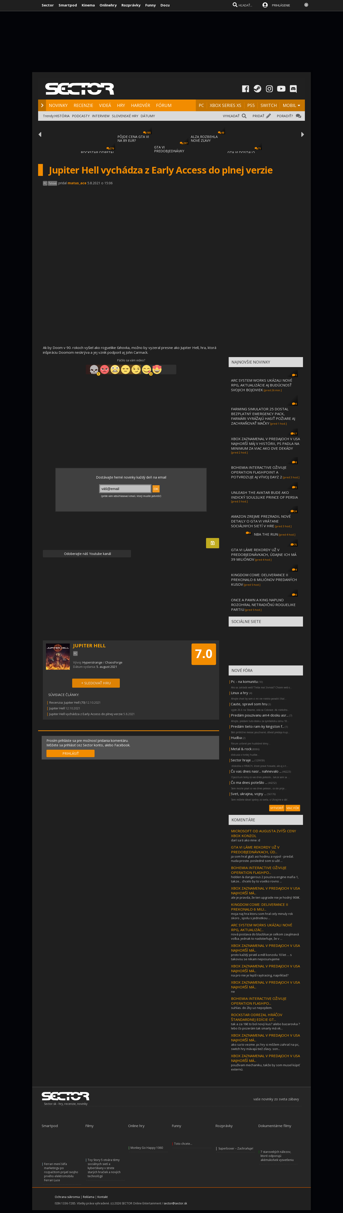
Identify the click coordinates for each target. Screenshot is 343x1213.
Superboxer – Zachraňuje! (235, 1148)
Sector (48, 5)
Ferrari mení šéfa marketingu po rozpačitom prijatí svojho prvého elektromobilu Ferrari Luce (61, 1172)
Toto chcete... (183, 1144)
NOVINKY (58, 105)
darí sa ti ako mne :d (245, 840)
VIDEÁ (105, 105)
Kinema (88, 5)
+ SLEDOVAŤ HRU (96, 682)
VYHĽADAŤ (231, 116)
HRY (121, 105)
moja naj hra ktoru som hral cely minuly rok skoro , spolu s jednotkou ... (262, 916)
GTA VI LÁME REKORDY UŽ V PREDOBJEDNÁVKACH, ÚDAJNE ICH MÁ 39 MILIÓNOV (263, 554)
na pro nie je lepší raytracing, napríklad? (259, 975)
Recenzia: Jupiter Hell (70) (67, 702)
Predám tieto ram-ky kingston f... (257, 726)
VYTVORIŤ (276, 808)
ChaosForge (113, 662)
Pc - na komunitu (244, 681)
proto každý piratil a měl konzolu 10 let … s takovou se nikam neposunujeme (261, 957)
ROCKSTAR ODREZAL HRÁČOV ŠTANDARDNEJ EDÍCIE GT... (256, 1017)
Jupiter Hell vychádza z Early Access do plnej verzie (86, 714)
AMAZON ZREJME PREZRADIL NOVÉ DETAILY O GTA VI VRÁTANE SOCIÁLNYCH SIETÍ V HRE (261, 521)
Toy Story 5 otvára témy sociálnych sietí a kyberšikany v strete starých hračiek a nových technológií (104, 1168)
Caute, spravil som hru (249, 703)
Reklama (88, 1197)
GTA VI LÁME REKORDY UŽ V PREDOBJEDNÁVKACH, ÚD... (255, 849)
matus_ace (77, 183)
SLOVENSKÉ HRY (125, 116)
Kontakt (102, 1197)
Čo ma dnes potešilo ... (249, 782)
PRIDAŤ (258, 116)
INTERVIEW (101, 116)
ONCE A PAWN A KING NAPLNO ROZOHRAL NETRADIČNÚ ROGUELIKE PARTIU (263, 604)
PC (201, 105)
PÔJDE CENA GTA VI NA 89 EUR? (133, 138)
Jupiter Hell (57, 708)
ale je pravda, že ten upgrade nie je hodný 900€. (265, 897)
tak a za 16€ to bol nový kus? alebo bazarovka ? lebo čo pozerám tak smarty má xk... (265, 1026)
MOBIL (289, 105)
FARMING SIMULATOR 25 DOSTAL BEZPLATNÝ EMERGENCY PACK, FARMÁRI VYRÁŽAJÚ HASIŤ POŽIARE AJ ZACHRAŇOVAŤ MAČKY (263, 416)
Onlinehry (108, 5)
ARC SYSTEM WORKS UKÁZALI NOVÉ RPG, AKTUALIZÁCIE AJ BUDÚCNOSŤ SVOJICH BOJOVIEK (261, 385)
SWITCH (269, 105)
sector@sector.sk (175, 1203)
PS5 (251, 105)
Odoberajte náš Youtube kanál (87, 553)
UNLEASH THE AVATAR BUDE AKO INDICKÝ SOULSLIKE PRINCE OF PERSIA (264, 495)
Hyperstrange (92, 662)
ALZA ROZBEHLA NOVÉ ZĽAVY (204, 138)
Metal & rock (241, 748)
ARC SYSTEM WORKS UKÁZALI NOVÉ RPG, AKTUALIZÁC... (261, 927)
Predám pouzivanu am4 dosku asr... (259, 715)
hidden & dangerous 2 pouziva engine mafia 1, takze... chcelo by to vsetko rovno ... (264, 879)
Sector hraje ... (242, 760)
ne (233, 991)
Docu (165, 5)
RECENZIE (83, 105)
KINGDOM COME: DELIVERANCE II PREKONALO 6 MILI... (259, 907)
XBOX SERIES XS (225, 105)
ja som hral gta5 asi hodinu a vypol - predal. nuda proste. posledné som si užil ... (262, 858)
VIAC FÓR (293, 808)
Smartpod (68, 5)
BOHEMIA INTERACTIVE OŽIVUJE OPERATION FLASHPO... (259, 870)
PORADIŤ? (285, 116)
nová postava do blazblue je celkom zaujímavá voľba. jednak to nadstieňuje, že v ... (265, 936)
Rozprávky (131, 5)
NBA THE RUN (266, 534)
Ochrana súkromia (67, 1197)
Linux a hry (240, 692)
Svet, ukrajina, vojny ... (248, 793)
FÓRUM (164, 105)
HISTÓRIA (62, 116)
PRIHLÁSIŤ (70, 753)
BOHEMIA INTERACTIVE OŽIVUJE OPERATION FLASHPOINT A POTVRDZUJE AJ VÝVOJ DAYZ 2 (259, 472)
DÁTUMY (148, 116)
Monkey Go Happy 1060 (147, 1148)
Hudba (236, 737)
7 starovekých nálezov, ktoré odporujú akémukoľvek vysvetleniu (277, 1156)
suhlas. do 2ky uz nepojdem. (251, 1008)
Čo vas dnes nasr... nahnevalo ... (256, 771)
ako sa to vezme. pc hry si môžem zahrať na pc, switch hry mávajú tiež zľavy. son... (265, 1046)
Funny (150, 5)
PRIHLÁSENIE (281, 5)
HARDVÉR (140, 105)
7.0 (203, 653)
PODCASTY (81, 116)
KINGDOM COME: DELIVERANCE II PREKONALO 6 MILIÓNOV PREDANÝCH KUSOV (264, 579)
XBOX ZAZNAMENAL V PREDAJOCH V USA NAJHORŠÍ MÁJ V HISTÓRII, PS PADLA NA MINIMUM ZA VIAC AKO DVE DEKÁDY (265, 443)
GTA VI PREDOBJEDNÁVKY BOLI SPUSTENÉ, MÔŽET (169, 153)
